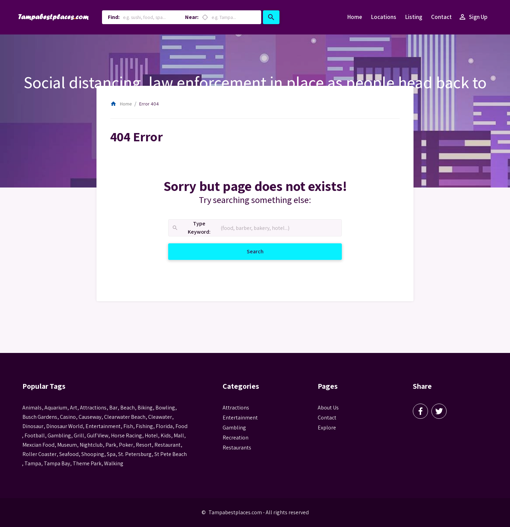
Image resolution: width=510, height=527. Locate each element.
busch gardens (39, 416)
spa (111, 454)
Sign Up (473, 17)
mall (179, 435)
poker (126, 444)
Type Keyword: (191, 228)
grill (79, 435)
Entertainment (240, 417)
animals (32, 407)
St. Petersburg (135, 454)
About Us (328, 407)
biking (145, 407)
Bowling (165, 407)
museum (67, 444)
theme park (87, 463)
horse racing (126, 435)
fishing (144, 426)
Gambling (234, 427)
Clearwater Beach (124, 416)
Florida (164, 426)
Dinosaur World (64, 426)
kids (166, 435)
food (181, 426)
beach (127, 407)
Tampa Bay (57, 463)
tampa (32, 463)
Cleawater (160, 416)
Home (354, 17)
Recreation (235, 437)
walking (113, 463)
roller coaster (39, 454)
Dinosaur (32, 426)
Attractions (236, 407)
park (110, 444)
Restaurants (237, 447)
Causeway (90, 416)
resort (144, 444)
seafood (69, 454)
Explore (327, 427)
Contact (441, 17)
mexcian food (38, 444)
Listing (413, 17)
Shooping (92, 454)
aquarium (55, 407)
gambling (59, 435)
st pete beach (170, 454)
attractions (93, 407)
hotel (151, 435)
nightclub (91, 444)
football (34, 435)
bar (113, 407)
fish (128, 426)
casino (68, 416)
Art (73, 407)
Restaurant (167, 444)
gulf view (97, 435)
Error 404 (149, 104)
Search (263, 251)
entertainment (103, 426)
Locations (383, 17)
